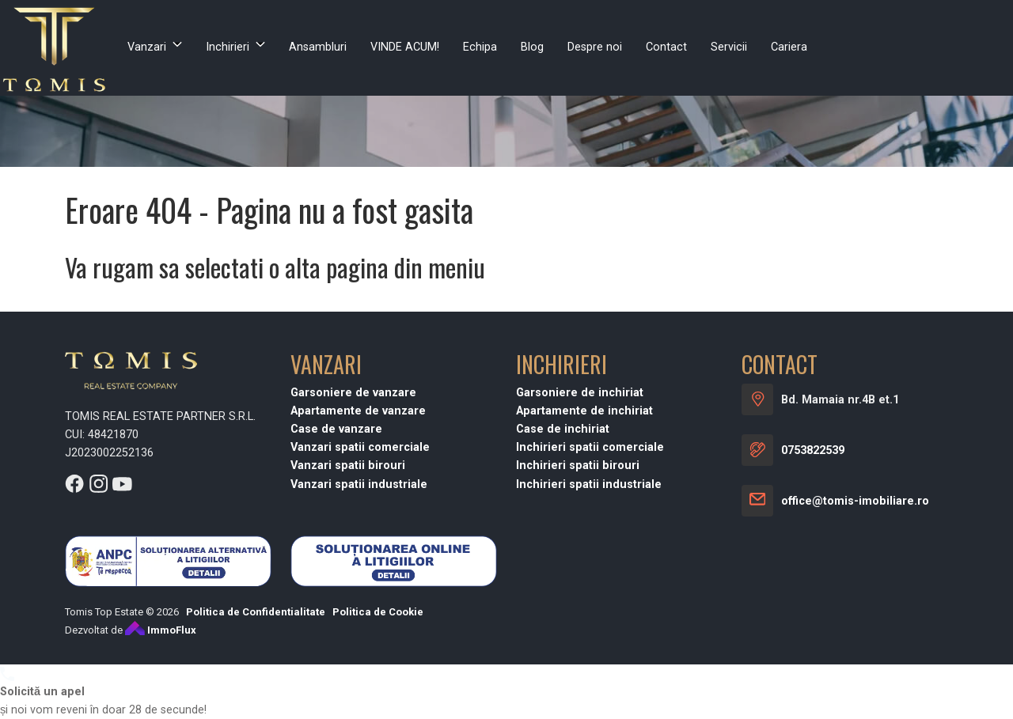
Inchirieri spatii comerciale (590, 447)
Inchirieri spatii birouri (577, 465)
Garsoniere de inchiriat (579, 392)
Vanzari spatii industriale (358, 484)
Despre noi (594, 47)
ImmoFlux (160, 630)
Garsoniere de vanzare (353, 392)
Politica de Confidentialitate (255, 612)
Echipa (480, 47)
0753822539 (812, 450)
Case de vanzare (336, 429)
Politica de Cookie (377, 612)
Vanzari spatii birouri (347, 465)
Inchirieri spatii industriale (589, 484)
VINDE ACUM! (404, 47)
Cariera (789, 47)
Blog (532, 47)
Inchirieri (227, 47)
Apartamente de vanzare (358, 411)
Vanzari (146, 47)
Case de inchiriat (562, 429)
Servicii (729, 47)
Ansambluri (318, 47)
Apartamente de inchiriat (584, 411)
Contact (666, 47)
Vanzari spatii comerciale (360, 447)
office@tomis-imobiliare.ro (855, 501)
